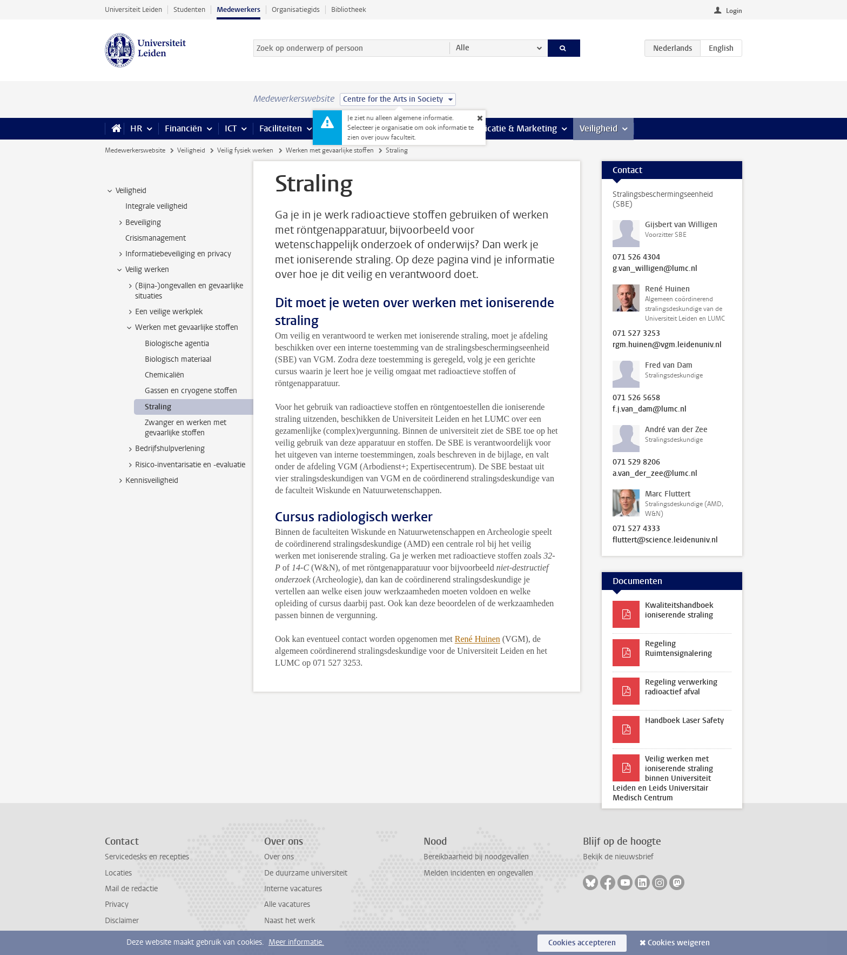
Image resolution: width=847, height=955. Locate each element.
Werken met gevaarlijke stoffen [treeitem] (181, 327)
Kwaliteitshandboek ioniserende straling (679, 610)
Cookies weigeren (679, 943)
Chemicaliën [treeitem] (164, 375)
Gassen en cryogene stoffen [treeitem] (191, 391)
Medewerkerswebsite (135, 150)
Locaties (118, 873)
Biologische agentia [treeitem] (177, 344)
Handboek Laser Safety (684, 720)
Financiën (183, 128)
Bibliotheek (348, 9)
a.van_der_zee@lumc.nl (655, 474)
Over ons (279, 857)
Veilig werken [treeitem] (142, 269)
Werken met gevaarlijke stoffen (330, 150)
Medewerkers (238, 9)
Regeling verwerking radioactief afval (681, 687)
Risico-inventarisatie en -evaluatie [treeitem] (185, 465)
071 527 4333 (636, 529)
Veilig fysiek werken (245, 150)
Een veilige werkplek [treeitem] (164, 312)
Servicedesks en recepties (147, 857)
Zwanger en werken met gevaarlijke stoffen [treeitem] (185, 427)
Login (734, 10)
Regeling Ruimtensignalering (678, 649)
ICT (231, 128)
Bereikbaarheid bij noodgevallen (476, 857)
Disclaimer (122, 921)
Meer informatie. (296, 942)
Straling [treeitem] (158, 407)
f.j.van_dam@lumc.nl (650, 409)
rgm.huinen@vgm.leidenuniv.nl (667, 345)
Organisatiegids (296, 9)
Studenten (189, 9)
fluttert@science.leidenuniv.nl (665, 540)
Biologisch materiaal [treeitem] (178, 359)
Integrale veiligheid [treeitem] (156, 206)
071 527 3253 (636, 334)
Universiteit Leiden (133, 9)
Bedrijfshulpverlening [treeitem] (165, 448)
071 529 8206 (636, 462)
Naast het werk (289, 921)
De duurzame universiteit (305, 873)
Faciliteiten (280, 128)
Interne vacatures (293, 889)
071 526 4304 (636, 257)
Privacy (117, 904)
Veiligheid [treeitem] (125, 190)
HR (136, 128)
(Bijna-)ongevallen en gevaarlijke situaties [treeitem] (184, 291)
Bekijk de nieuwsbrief (618, 857)
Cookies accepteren (582, 943)
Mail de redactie (131, 889)
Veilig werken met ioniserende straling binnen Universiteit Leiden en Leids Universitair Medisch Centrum (663, 778)
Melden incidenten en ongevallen (478, 873)
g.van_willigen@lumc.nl (655, 269)
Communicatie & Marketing (504, 128)
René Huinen (477, 639)
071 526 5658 (636, 398)
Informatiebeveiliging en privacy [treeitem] (173, 254)
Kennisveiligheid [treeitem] (146, 480)
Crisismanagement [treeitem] (155, 238)
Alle (462, 48)
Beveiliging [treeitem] (138, 222)
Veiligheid (598, 128)
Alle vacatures (287, 904)
